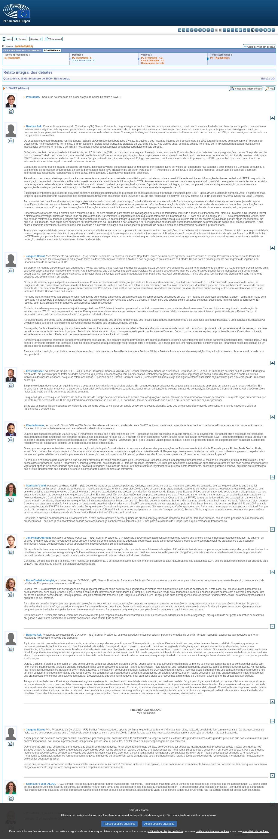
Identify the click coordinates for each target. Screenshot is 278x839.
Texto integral (55, 39)
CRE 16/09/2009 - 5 (83, 60)
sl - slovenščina (265, 30)
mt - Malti (240, 30)
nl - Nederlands (244, 30)
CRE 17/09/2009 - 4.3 (152, 60)
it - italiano (224, 30)
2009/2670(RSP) (24, 46)
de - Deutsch (196, 30)
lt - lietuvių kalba (232, 30)
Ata (272, 88)
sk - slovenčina (261, 30)
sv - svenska (273, 30)
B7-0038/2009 (12, 58)
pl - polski (248, 30)
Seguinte (34, 39)
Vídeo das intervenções (248, 88)
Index (9, 39)
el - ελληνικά (204, 30)
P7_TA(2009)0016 (220, 58)
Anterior (22, 39)
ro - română (257, 30)
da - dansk (191, 30)
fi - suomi (269, 30)
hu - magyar (236, 30)
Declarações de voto (152, 63)
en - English (208, 30)
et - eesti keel (200, 30)
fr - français (212, 30)
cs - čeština (187, 30)
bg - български (179, 30)
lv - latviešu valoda (228, 30)
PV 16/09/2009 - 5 (81, 58)
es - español (183, 30)
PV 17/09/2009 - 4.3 (151, 58)
